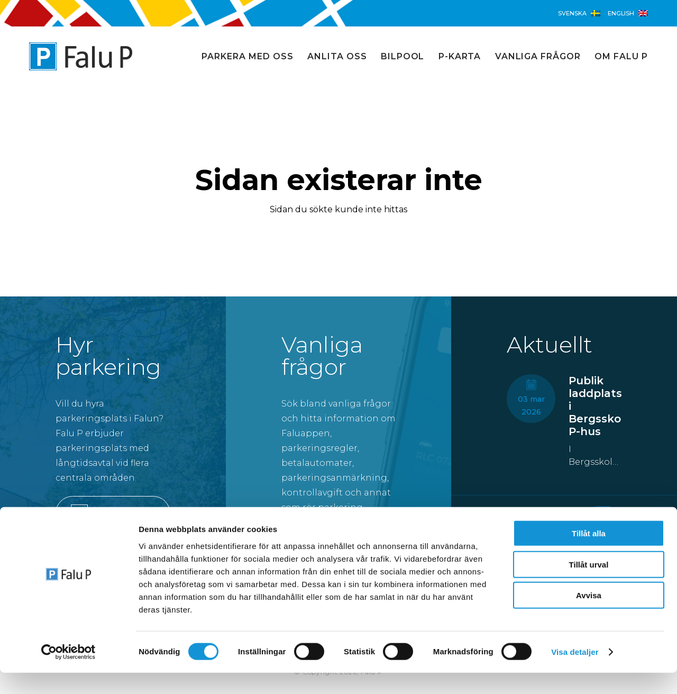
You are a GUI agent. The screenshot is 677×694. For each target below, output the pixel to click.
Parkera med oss (247, 56)
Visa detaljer (574, 673)
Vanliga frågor (538, 56)
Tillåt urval (589, 585)
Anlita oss (337, 56)
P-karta (459, 56)
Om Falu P (621, 56)
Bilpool (403, 56)
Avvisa (588, 616)
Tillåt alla (589, 554)
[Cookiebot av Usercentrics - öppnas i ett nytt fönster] (68, 673)
